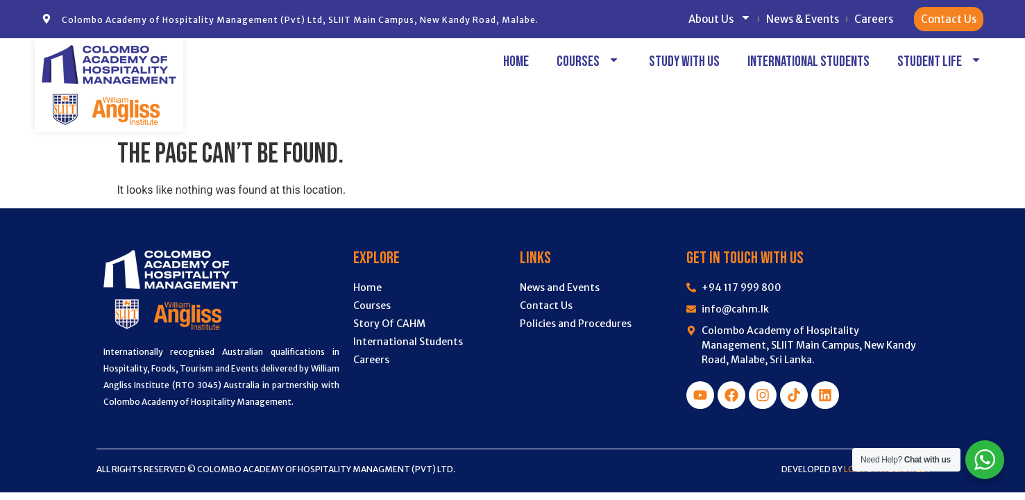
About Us (719, 19)
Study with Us (684, 61)
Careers (873, 19)
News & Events (802, 19)
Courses (589, 61)
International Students (808, 61)
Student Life (940, 61)
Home (516, 61)
